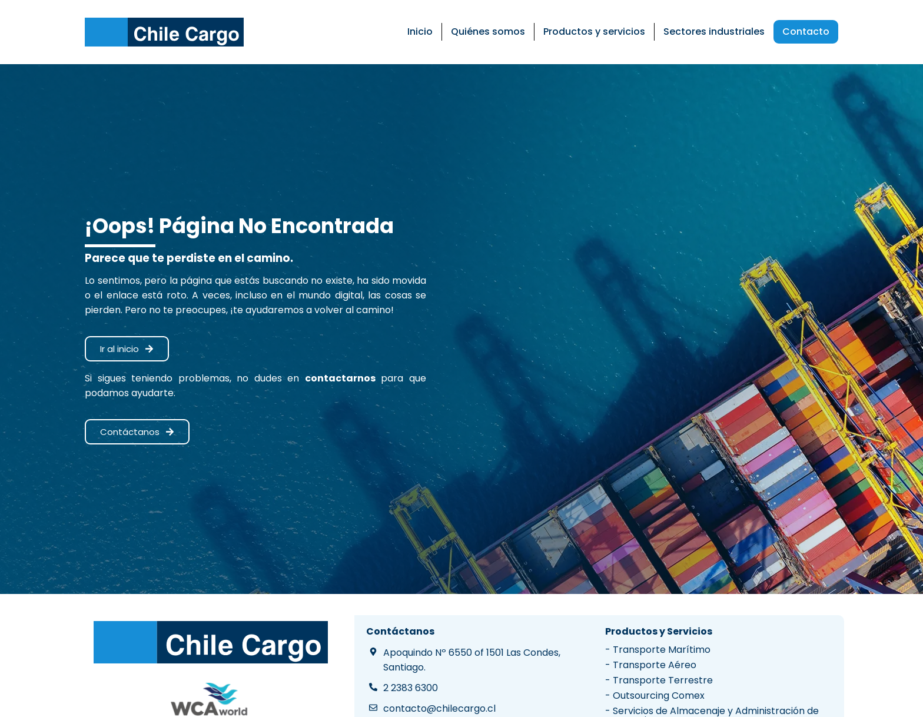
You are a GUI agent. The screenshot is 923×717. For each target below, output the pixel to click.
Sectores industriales (714, 31)
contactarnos (340, 378)
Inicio (420, 31)
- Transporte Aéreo (650, 665)
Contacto (805, 31)
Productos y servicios (594, 31)
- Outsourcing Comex (655, 695)
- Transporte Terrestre (659, 680)
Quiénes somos (488, 31)
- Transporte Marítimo (657, 649)
